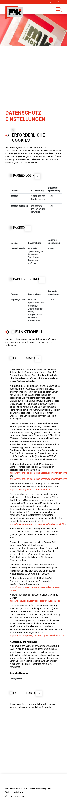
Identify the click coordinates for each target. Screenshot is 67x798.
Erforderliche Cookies (28, 135)
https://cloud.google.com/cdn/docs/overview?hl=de (35, 598)
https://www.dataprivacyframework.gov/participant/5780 (37, 522)
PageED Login (24, 173)
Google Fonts (24, 691)
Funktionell (29, 329)
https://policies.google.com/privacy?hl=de (30, 487)
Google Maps (24, 356)
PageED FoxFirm (26, 277)
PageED (19, 225)
